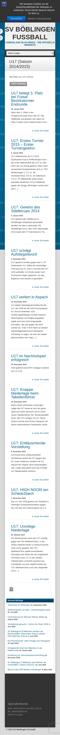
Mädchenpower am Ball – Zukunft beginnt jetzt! (29, 610)
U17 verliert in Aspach (29, 297)
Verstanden (16, 18)
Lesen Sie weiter (40, 130)
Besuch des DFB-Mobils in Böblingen (25, 669)
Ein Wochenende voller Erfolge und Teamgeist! (29, 641)
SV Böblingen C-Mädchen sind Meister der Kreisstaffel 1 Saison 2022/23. (27, 663)
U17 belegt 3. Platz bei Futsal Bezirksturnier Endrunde (27, 98)
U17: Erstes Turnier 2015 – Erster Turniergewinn (27, 144)
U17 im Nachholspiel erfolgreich (28, 358)
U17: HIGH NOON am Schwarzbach (29, 492)
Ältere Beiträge (18, 84)
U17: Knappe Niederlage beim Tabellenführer (25, 393)
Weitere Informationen (39, 18)
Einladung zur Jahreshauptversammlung (26, 655)
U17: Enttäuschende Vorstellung (28, 445)
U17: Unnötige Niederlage (23, 528)
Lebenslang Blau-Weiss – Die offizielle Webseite (30, 43)
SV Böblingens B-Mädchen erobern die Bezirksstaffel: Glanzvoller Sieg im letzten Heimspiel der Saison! (26, 633)
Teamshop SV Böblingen (19, 605)
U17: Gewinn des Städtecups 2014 (25, 209)
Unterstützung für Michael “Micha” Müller (26, 617)
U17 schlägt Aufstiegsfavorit (24, 252)
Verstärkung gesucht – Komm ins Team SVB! (28, 624)
